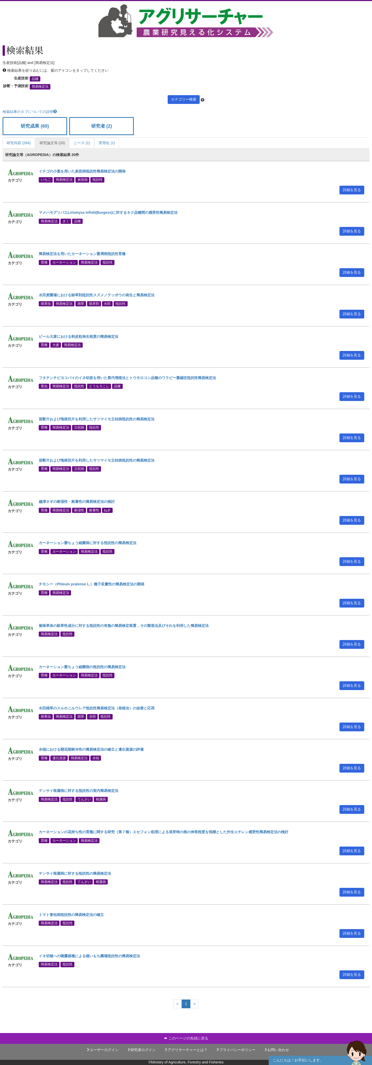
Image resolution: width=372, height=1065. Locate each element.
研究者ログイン (141, 1050)
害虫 (44, 386)
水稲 (95, 758)
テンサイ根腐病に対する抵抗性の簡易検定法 (75, 873)
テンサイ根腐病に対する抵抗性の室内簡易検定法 (78, 791)
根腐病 (101, 799)
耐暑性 (94, 510)
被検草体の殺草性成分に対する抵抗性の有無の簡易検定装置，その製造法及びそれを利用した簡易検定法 (124, 626)
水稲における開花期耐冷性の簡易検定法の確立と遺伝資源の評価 (91, 749)
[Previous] (177, 1004)
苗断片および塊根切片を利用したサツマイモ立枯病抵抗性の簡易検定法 (96, 419)
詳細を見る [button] (352, 190)
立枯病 (79, 427)
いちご (46, 180)
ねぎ (107, 510)
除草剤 (94, 303)
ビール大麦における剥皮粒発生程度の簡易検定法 (78, 336)
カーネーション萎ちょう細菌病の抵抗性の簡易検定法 (82, 667)
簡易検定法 (40, 86)
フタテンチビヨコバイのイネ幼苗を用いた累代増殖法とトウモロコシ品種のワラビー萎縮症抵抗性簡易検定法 (127, 378)
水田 (107, 303)
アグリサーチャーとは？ (185, 1050)
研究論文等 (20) (52, 143)
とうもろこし (99, 386)
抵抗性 (97, 180)
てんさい (84, 799)
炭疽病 (83, 180)
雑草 (81, 303)
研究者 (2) (101, 126)
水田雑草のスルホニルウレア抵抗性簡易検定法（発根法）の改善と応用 (96, 708)
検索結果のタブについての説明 (30, 112)
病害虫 (46, 303)
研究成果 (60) (35, 126)
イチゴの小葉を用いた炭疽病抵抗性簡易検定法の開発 (82, 171)
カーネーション (64, 262)
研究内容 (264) (19, 143)
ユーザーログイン (102, 1050)
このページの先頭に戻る (186, 1038)
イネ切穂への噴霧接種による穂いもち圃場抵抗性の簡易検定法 (89, 956)
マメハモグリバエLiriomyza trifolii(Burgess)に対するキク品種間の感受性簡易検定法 (108, 212)
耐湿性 (79, 510)
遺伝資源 (59, 758)
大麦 (55, 345)
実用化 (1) (107, 143)
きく (66, 221)
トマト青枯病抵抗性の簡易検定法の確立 (71, 915)
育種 (44, 262)
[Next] (194, 1004)
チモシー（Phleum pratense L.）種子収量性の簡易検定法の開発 (91, 584)
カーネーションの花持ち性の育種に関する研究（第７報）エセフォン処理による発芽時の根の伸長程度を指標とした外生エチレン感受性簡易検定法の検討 (163, 832)
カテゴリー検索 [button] (183, 99)
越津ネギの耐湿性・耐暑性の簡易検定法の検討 (77, 501)
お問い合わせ (276, 1050)
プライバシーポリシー (235, 1050)
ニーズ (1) (82, 143)
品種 (35, 79)
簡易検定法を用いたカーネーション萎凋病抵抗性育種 (82, 254)
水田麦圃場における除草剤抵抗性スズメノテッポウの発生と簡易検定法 (96, 295)
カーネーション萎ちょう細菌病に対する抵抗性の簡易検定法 (87, 543)
